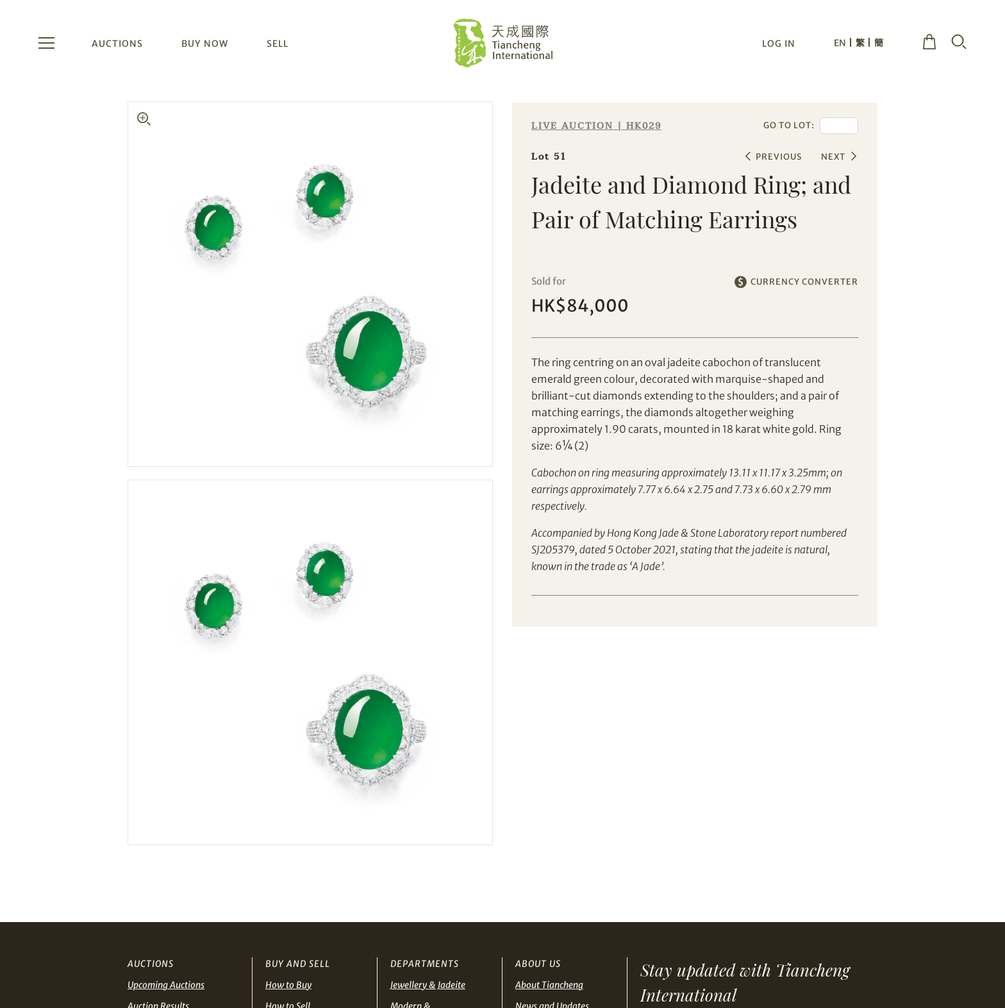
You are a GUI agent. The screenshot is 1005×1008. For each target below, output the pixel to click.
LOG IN (778, 43)
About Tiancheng (549, 985)
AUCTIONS (117, 43)
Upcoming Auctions (166, 985)
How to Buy (288, 985)
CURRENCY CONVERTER (804, 281)
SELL (277, 43)
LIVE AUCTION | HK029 (596, 126)
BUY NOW (204, 43)
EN (840, 43)
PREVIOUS (779, 156)
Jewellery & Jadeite (427, 985)
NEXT (833, 156)
